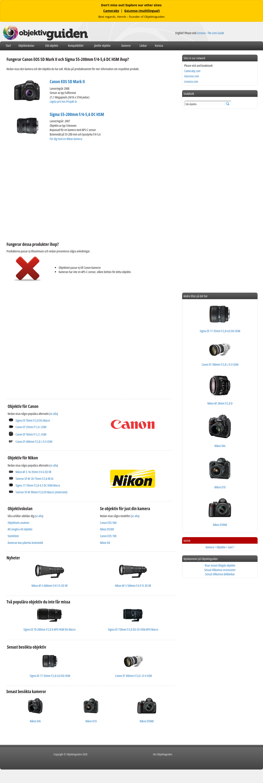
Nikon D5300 (107, 529)
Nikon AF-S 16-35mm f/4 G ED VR (33, 472)
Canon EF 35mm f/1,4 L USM (31, 427)
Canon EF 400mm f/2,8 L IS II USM (34, 441)
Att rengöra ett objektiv (20, 529)
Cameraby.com (192, 71)
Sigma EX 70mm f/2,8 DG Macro (33, 420)
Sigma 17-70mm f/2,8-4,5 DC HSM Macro (38, 485)
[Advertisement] (42, 337)
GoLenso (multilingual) (142, 11)
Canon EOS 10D (108, 536)
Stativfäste (13, 536)
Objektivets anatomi (18, 523)
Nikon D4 (105, 543)
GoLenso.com (191, 76)
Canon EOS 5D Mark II (67, 82)
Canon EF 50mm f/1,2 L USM (31, 434)
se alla (53, 414)
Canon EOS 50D (108, 523)
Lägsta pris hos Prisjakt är (64, 101)
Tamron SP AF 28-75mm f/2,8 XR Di (34, 478)
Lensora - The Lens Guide (210, 33)
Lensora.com (191, 81)
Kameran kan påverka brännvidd (25, 543)
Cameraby (111, 11)
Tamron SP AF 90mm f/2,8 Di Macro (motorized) (41, 492)
